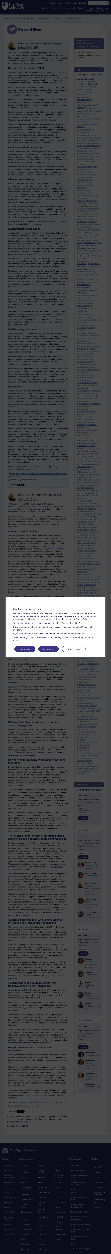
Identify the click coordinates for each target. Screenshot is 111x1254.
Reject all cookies (48, 649)
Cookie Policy (82, 619)
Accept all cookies (25, 649)
